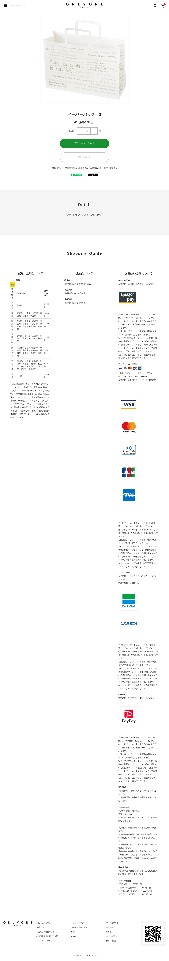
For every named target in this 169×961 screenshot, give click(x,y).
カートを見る (111, 936)
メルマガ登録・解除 (79, 927)
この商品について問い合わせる (103, 168)
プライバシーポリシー (45, 941)
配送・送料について (44, 923)
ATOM (73, 936)
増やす (94, 131)
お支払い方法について (45, 932)
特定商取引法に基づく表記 (76, 168)
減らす (80, 131)
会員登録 (109, 927)
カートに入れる (84, 143)
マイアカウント (112, 923)
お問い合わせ (111, 941)
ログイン (109, 932)
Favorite (84, 157)
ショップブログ (77, 923)
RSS (73, 932)
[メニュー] (5, 5)
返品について (58, 168)
